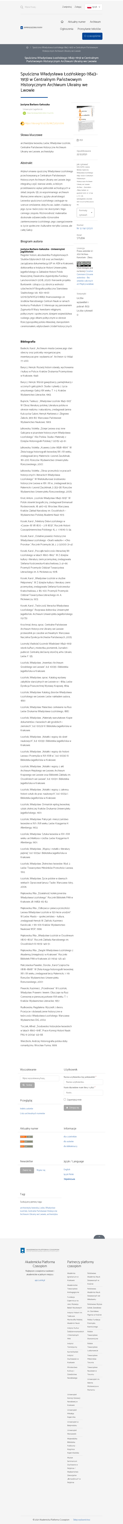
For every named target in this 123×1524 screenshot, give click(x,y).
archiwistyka (52, 1214)
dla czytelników (70, 1136)
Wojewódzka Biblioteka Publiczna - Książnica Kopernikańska (73, 1445)
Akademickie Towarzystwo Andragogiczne (73, 1289)
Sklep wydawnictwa (81, 1520)
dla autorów (69, 1141)
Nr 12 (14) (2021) (85, 228)
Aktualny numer (77, 22)
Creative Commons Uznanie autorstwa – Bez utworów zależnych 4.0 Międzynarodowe (85, 278)
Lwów (42, 1208)
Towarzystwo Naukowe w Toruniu (92, 1371)
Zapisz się (27, 1170)
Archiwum (95, 22)
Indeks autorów (26, 1109)
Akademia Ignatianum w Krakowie (73, 1277)
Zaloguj (78, 7)
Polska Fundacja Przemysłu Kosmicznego (93, 1323)
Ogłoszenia (66, 29)
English (67, 1169)
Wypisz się (41, 1170)
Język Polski (69, 1174)
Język (93, 7)
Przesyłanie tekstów (89, 29)
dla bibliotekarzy (70, 1146)
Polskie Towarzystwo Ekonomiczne (92, 1335)
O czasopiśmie (92, 36)
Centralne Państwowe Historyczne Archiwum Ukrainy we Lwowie (38, 1212)
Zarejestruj (67, 7)
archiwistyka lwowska (29, 1208)
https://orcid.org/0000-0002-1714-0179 (40, 113)
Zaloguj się (74, 1107)
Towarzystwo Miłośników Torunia (92, 1359)
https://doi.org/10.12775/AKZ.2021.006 (44, 123)
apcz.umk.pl (40, 1280)
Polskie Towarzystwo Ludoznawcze (92, 1347)
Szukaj (29, 1085)
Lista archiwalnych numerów (32, 1113)
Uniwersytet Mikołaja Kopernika (72, 1414)
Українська (69, 1179)
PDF (81, 140)
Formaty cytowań (83, 212)
